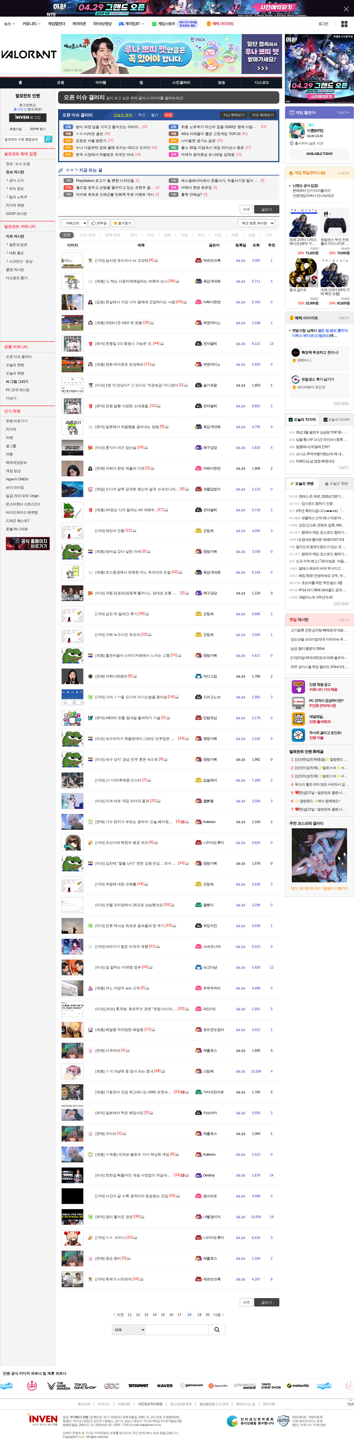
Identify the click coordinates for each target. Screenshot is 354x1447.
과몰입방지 (211, 489)
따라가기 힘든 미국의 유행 (121, 946)
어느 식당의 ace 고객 (117, 988)
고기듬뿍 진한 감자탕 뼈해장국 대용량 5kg (320, 630)
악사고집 (210, 676)
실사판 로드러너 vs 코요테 (121, 260)
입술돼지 (210, 780)
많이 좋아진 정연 (114, 1217)
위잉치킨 (210, 926)
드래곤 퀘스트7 (17, 521)
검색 (48, 139)
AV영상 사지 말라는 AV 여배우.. (126, 510)
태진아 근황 (109, 531)
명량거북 (210, 551)
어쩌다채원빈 (111, 676)
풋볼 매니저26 (17, 529)
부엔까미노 (211, 323)
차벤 (9, 437)
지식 (201, 235)
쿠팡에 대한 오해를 (115, 884)
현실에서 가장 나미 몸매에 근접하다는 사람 (135, 302)
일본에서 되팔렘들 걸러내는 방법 (127, 427)
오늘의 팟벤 (15, 373)
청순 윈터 (108, 1258)
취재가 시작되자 (113, 1279)
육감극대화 (211, 281)
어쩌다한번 (211, 302)
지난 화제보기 (233, 115)
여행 (9, 454)
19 (199, 1315)
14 (155, 1315)
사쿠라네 (107, 1050)
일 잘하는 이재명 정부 (118, 967)
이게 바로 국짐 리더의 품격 (122, 801)
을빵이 (208, 905)
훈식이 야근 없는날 (115, 447)
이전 (120, 1315)
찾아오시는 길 (245, 1404)
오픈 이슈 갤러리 (19, 356)
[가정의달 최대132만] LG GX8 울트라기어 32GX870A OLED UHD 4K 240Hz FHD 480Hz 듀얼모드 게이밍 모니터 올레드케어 (320, 658)
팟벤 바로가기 (16, 421)
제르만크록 (211, 260)
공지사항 (269, 1404)
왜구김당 (210, 447)
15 (163, 1315)
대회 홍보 (15, 253)
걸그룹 (11, 446)
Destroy (209, 1175)
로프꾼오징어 (213, 1030)
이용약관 (124, 1404)
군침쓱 (208, 531)
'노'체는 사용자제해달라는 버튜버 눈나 (131, 281)
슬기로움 (210, 385)
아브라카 (210, 1113)
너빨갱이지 (211, 1217)
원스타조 (210, 1196)
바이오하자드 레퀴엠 (22, 512)
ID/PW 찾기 (38, 129)
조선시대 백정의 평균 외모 (121, 842)
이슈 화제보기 (263, 115)
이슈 (87, 235)
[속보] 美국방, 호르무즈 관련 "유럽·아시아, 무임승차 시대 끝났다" (152, 1009)
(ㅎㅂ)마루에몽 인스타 (118, 780)
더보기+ (344, 112)
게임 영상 (13, 471)
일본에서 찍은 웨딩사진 (119, 1113)
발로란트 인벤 (27, 95)
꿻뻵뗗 (208, 801)
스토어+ (344, 173)
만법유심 (210, 718)
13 (146, 1315)
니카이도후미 (213, 842)
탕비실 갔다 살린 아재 (118, 551)
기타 (268, 235)
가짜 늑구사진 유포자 (117, 635)
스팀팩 (208, 1071)
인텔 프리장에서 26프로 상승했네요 (129, 905)
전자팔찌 (210, 344)
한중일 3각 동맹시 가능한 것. (123, 344)
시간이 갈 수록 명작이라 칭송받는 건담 (131, 1196)
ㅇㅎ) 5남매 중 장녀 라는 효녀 (124, 1071)
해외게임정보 (16, 462)
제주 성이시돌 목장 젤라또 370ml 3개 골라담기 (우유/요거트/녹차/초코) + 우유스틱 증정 (320, 667)
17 (179, 1315)
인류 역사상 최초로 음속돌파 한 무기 (130, 926)
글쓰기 (266, 209)
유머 (133, 235)
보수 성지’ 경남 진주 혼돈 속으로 (126, 759)
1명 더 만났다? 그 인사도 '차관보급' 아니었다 (136, 385)
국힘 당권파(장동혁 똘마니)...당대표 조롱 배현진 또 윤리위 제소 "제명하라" (160, 593)
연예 (113, 235)
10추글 (102, 223)
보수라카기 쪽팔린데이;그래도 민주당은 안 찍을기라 (142, 739)
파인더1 (209, 1009)
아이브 (105, 1134)
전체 (66, 235)
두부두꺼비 (211, 988)
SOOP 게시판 (16, 213)
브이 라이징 (15, 487)
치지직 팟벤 (15, 205)
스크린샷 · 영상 (19, 261)
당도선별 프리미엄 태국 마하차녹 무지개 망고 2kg (320, 639)
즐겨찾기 (124, 223)
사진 (218, 235)
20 (208, 1315)
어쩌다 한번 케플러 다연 (120, 468)
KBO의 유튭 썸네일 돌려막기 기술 (127, 718)
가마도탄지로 (213, 1092)
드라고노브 (211, 697)
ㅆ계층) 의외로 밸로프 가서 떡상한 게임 (132, 1154)
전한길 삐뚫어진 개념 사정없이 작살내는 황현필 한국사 (144, 1175)
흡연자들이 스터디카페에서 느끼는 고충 (132, 655)
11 (130, 1315)
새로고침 (339, 403)
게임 (184, 235)
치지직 (11, 429)
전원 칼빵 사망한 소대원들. (122, 406)
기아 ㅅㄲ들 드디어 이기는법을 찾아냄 (131, 697)
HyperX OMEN (17, 479)
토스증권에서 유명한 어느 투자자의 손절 (133, 572)
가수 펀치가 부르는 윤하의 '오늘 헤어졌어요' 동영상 (141, 822)
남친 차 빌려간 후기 (116, 614)
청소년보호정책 (180, 1404)
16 (171, 1315)
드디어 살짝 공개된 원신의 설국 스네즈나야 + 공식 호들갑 (146, 489)
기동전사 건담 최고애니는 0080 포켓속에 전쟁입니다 (143, 1092)
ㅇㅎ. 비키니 (110, 1237)
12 (138, 1315)
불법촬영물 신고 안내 (213, 1404)
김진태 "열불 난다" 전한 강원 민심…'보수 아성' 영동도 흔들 (147, 863)
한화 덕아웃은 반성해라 (119, 364)
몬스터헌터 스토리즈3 (23, 504)
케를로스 (210, 1050)
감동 (251, 235)
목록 (246, 209)
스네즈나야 (211, 946)
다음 (217, 1315)
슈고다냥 (210, 967)
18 (189, 1315)
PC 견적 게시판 (18, 390)
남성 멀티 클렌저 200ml (307, 648)
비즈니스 (104, 1404)
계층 (234, 235)
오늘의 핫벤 (15, 365)
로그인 (323, 24)
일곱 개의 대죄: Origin (22, 496)
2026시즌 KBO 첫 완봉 (118, 323)
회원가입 (16, 129)
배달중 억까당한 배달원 (119, 1030)
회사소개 (84, 1404)
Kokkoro (209, 822)
